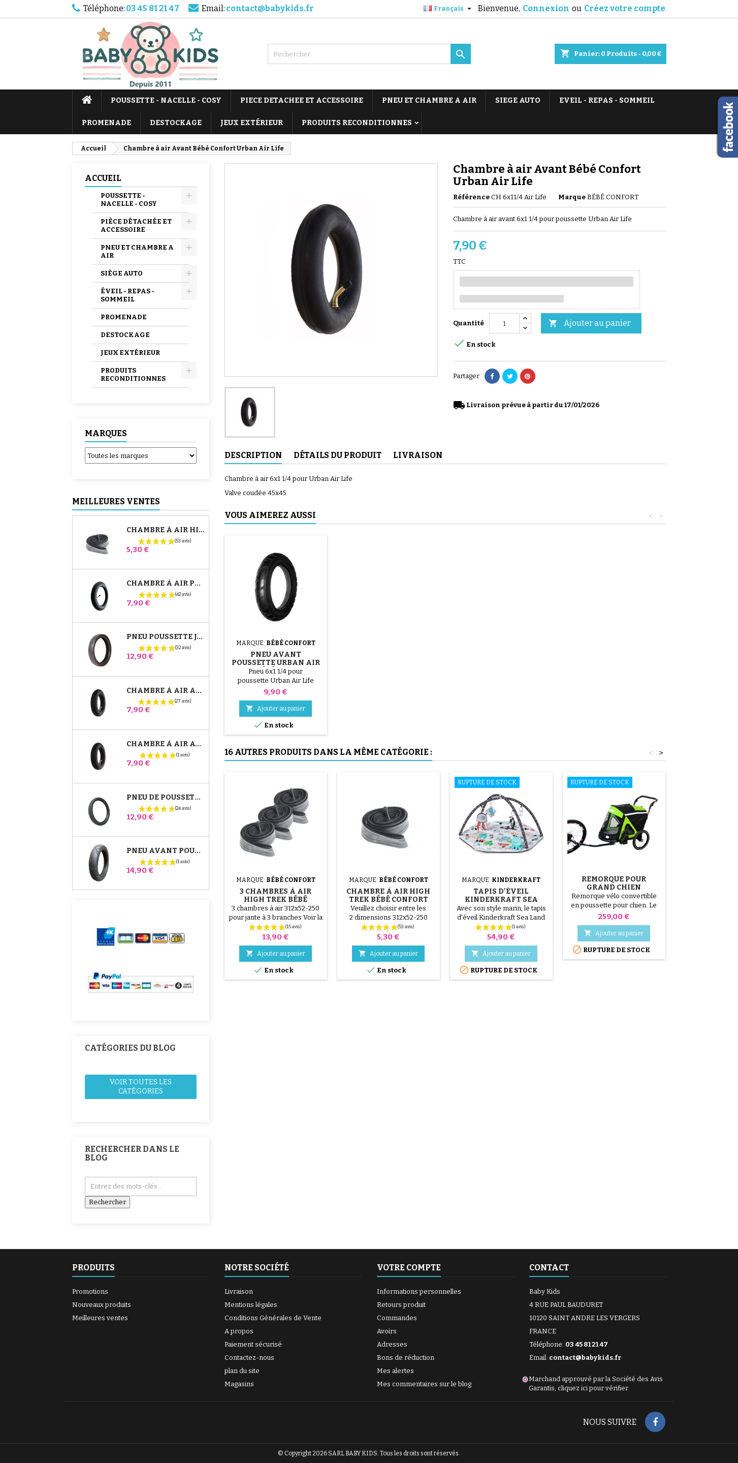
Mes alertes (395, 1371)
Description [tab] (253, 455)
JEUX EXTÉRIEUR (251, 122)
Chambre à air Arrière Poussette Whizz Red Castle (165, 691)
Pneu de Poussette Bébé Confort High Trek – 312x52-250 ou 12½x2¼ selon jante (165, 798)
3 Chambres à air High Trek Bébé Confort (275, 899)
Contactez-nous (249, 1357)
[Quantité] (504, 323)
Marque (572, 197)
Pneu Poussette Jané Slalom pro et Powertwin (165, 637)
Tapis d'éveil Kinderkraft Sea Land (501, 899)
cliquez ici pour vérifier (593, 1388)
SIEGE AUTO (517, 100)
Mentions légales (250, 1304)
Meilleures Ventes (116, 501)
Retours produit (401, 1304)
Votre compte (409, 1267)
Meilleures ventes (100, 1318)
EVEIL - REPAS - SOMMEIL (607, 100)
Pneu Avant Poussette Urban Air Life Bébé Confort (501, 662)
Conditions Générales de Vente (273, 1318)
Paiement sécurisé (253, 1344)
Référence (471, 197)
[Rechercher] (369, 54)
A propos (238, 1331)
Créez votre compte (624, 8)
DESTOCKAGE (176, 122)
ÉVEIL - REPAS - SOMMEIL (127, 295)
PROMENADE (106, 122)
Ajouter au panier (590, 323)
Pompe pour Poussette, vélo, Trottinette (275, 650)
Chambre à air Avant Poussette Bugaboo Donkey (165, 744)
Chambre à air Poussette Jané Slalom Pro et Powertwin (165, 584)
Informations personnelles (419, 1291)
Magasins (239, 1384)
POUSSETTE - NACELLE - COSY (166, 100)
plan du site (242, 1371)
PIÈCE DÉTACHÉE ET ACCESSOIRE (136, 225)
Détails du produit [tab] (337, 455)
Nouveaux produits (101, 1304)
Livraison (238, 1291)
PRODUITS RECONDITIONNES (357, 122)
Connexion (546, 8)
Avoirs (387, 1331)
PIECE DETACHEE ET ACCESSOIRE (301, 100)
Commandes (397, 1318)
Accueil (103, 178)
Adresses (392, 1344)
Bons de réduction (405, 1357)
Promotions (90, 1291)
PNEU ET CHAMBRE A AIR (429, 100)
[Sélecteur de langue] (449, 8)
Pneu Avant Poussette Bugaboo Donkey (165, 851)
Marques (106, 433)
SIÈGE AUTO (122, 273)
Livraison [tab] (417, 455)
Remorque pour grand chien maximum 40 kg (614, 887)
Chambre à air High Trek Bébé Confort (165, 530)
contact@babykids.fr (270, 8)
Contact (549, 1267)
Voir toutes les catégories (141, 1086)
